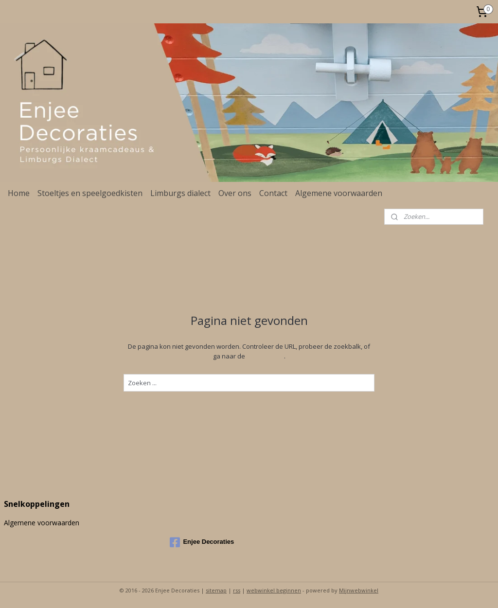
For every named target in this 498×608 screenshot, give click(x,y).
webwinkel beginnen (274, 590)
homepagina (265, 356)
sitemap (216, 590)
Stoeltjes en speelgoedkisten (89, 193)
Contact (273, 193)
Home (19, 193)
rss (236, 590)
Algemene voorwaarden (338, 193)
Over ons (234, 193)
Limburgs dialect (180, 193)
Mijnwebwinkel (358, 590)
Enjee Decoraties (202, 542)
